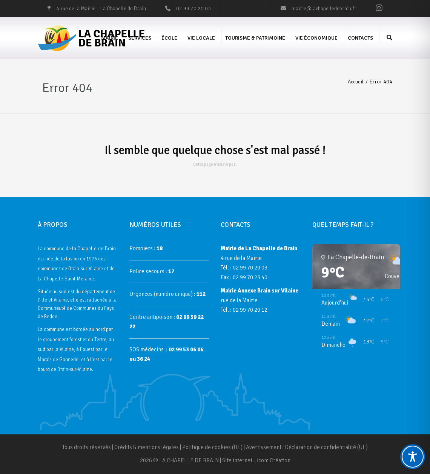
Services (139, 38)
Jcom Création (273, 460)
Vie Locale (201, 38)
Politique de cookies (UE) (212, 447)
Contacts (360, 38)
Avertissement (263, 447)
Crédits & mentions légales (146, 447)
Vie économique (316, 38)
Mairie (109, 38)
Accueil (356, 81)
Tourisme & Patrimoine (255, 38)
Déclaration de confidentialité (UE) (326, 447)
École (169, 38)
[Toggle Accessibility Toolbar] (412, 456)
